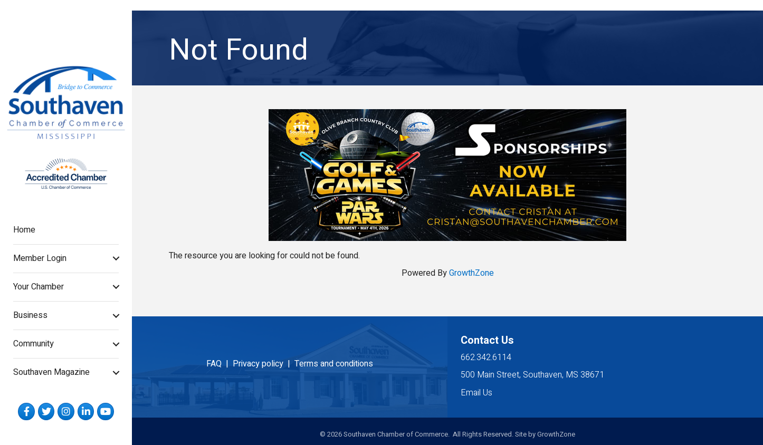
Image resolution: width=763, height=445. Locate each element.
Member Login (39, 258)
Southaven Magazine (51, 372)
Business (30, 315)
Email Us (476, 392)
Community (33, 343)
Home (24, 230)
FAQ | (219, 363)
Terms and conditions (333, 363)
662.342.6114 (486, 357)
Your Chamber (38, 286)
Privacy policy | (263, 363)
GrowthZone (471, 273)
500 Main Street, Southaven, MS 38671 (532, 375)
